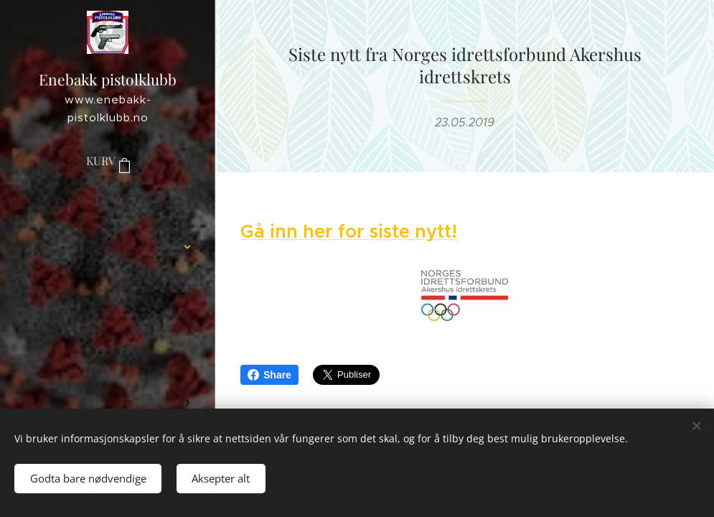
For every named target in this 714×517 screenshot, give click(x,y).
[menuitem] (107, 204)
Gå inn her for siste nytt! (348, 231)
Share (269, 375)
